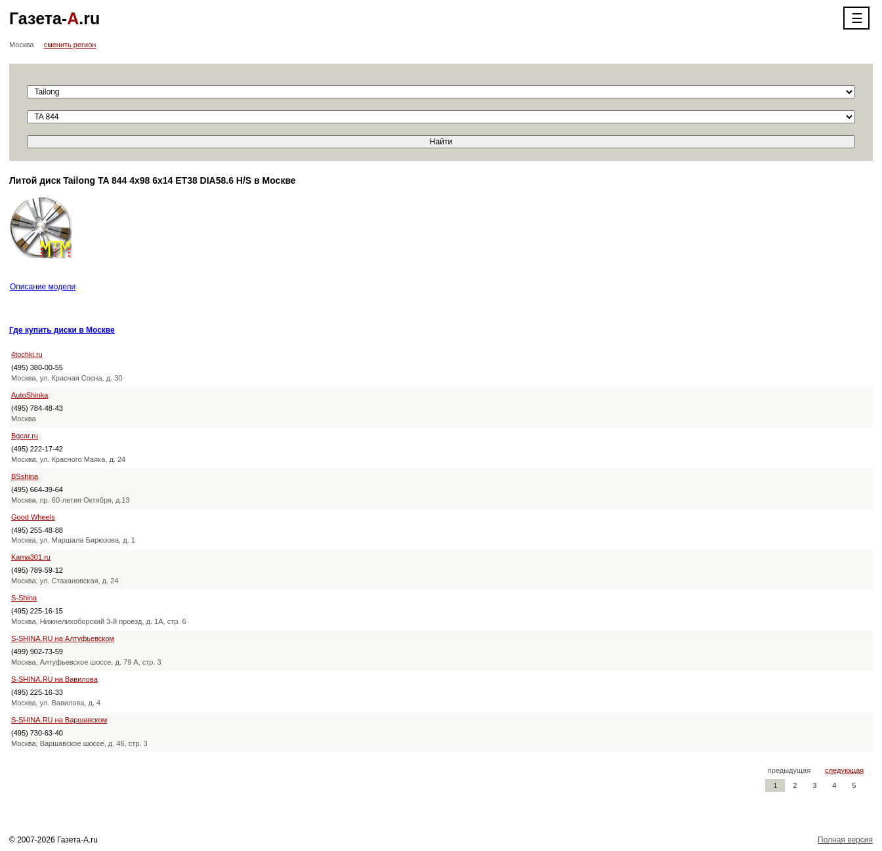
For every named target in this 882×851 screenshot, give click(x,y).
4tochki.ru (27, 354)
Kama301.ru (31, 557)
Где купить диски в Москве (62, 330)
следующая (844, 770)
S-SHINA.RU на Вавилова (54, 679)
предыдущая (789, 770)
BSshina (24, 476)
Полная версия (845, 839)
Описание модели (42, 286)
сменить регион (70, 45)
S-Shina (24, 598)
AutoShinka (29, 395)
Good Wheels (33, 517)
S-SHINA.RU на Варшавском (59, 720)
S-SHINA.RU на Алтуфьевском (62, 638)
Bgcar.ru (24, 436)
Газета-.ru (54, 18)
